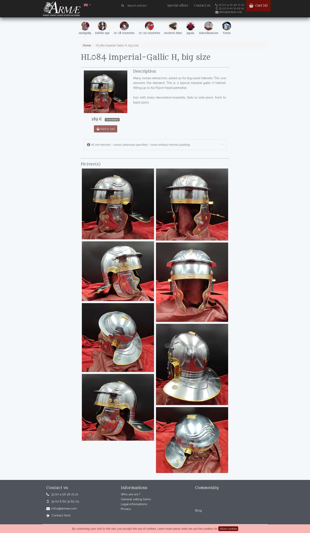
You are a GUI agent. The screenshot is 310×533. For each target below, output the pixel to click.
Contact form (61, 515)
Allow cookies (228, 528)
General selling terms (136, 499)
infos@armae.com (228, 12)
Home (87, 45)
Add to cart (105, 128)
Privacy (126, 509)
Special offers (177, 5)
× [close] (222, 144)
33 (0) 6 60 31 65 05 (230, 8)
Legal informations (134, 504)
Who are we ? (130, 494)
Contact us (202, 5)
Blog (198, 510)
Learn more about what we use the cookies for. (187, 528)
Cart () (258, 5)
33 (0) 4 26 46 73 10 (229, 5)
